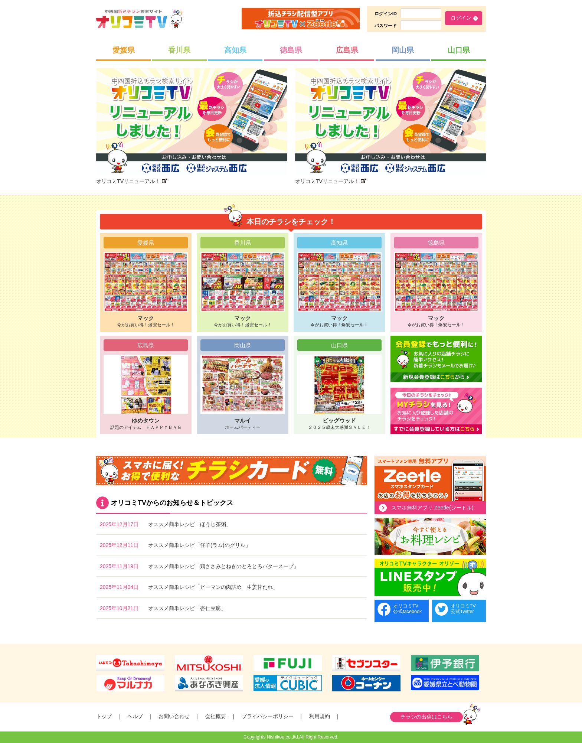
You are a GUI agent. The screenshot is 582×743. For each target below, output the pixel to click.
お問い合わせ (174, 716)
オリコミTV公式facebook (407, 608)
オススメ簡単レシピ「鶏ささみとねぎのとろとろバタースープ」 (223, 566)
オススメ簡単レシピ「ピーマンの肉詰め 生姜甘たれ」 (213, 587)
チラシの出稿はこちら (426, 717)
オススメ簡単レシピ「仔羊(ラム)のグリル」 (199, 545)
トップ (104, 716)
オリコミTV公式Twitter (463, 608)
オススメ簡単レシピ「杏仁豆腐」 (187, 608)
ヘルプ (135, 716)
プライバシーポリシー (268, 716)
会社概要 (215, 716)
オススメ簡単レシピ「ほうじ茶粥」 (189, 524)
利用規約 (319, 716)
